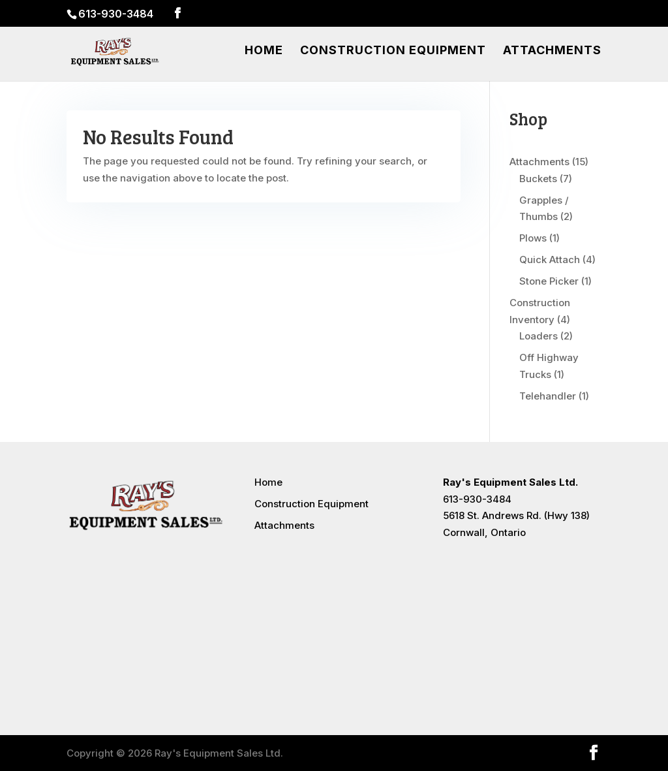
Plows (533, 238)
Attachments (552, 51)
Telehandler (547, 396)
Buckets (538, 178)
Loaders (538, 336)
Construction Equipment (393, 51)
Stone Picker (549, 281)
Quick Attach (549, 259)
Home (264, 51)
